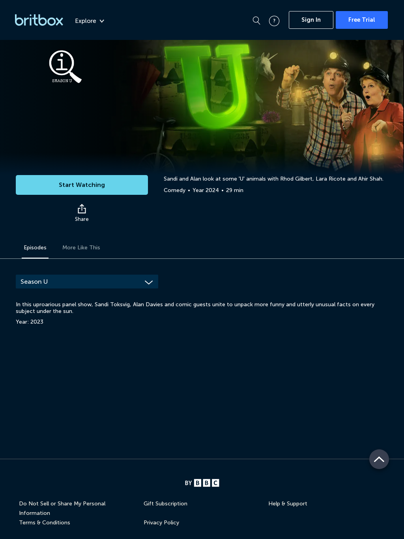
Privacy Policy (161, 522)
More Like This (81, 247)
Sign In (311, 19)
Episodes (35, 247)
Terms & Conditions (44, 522)
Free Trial (361, 19)
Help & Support (287, 503)
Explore (89, 20)
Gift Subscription (165, 503)
